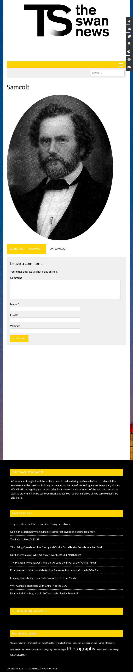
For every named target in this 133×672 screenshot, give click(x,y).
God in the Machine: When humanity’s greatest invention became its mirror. (52, 531)
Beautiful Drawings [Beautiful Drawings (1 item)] (27, 643)
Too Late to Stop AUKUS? (24, 539)
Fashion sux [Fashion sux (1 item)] (66, 643)
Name (14, 304)
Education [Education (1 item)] (56, 643)
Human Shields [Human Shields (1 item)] (90, 643)
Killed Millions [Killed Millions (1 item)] (25, 650)
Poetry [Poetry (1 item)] (98, 650)
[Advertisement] (69, 49)
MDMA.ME (52, 668)
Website (15, 325)
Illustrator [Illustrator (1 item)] (14, 650)
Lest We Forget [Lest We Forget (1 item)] (59, 650)
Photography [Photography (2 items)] (81, 648)
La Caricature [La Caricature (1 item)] (38, 650)
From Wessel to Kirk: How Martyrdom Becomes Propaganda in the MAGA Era (54, 570)
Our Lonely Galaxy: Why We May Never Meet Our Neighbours (45, 554)
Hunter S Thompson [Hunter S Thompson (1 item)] (106, 643)
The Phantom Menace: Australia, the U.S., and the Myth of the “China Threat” (53, 562)
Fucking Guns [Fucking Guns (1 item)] (78, 643)
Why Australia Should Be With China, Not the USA (38, 585)
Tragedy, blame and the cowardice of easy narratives (40, 524)
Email (13, 315)
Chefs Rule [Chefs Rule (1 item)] (41, 643)
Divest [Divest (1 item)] (49, 643)
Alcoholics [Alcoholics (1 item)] (14, 643)
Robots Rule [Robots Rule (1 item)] (107, 650)
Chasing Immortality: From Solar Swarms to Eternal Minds (43, 577)
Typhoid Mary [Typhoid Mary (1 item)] (21, 655)
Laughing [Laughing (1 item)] (48, 650)
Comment (16, 277)
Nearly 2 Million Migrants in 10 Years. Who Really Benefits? (44, 593)
